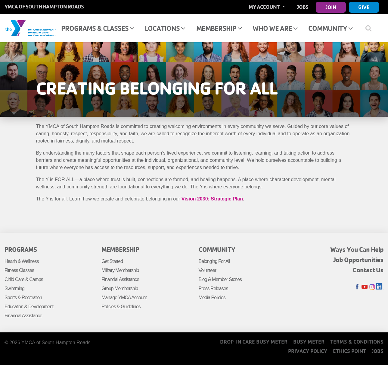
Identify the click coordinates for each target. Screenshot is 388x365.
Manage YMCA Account (124, 297)
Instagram (372, 287)
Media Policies (212, 297)
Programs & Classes (97, 28)
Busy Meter (308, 341)
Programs (21, 249)
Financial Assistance (23, 315)
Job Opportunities (358, 259)
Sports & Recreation (23, 297)
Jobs (302, 6)
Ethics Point (349, 351)
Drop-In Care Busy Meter (253, 341)
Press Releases (213, 288)
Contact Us (368, 270)
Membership (219, 28)
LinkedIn (379, 287)
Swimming (14, 288)
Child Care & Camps (24, 279)
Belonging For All (214, 261)
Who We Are (275, 28)
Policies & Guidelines (120, 306)
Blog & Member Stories (220, 279)
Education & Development (29, 306)
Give (364, 7)
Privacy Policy (307, 351)
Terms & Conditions (356, 341)
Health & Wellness (22, 261)
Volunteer (207, 270)
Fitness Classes (19, 270)
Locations (165, 28)
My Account (265, 6)
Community (330, 28)
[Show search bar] (370, 28)
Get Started (112, 261)
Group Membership (119, 288)
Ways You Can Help (356, 249)
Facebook (357, 287)
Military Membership (120, 270)
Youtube (364, 287)
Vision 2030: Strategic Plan (212, 198)
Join (331, 7)
